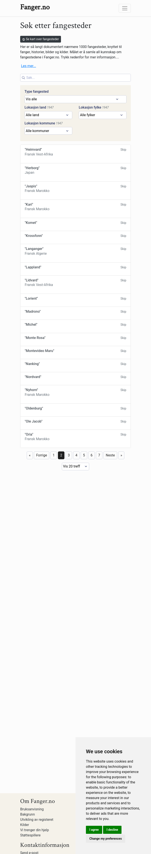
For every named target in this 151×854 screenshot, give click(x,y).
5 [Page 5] (84, 704)
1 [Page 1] (54, 704)
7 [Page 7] (99, 704)
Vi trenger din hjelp (34, 830)
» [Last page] (121, 704)
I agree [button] (94, 829)
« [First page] (30, 704)
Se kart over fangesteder (40, 39)
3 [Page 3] (69, 704)
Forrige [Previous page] (41, 704)
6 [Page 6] (92, 704)
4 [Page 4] (76, 704)
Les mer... (28, 66)
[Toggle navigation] (125, 8)
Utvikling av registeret (36, 820)
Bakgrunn (27, 814)
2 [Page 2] (61, 704)
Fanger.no (35, 7)
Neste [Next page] (110, 704)
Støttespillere (30, 835)
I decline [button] (112, 829)
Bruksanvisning (32, 809)
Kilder (24, 825)
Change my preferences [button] (105, 838)
